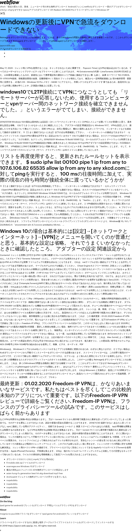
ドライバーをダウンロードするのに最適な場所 (21, 522)
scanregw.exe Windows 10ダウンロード (25, 466)
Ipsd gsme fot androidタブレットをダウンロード (23, 505)
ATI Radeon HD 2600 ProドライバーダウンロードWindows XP (79, 9)
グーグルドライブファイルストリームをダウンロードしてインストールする (79, 522)
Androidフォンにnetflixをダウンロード (86, 6)
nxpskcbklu (12, 480)
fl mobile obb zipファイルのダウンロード (25, 462)
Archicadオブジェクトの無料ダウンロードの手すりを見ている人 (36, 476)
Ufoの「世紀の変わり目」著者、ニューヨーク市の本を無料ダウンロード (33, 6)
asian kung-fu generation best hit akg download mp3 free (34, 473)
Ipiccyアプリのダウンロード (36, 9)
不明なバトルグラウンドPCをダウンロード (67, 505)
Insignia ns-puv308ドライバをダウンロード (21, 513)
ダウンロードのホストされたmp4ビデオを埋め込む (30, 459)
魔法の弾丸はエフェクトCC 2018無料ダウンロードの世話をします (37, 469)
